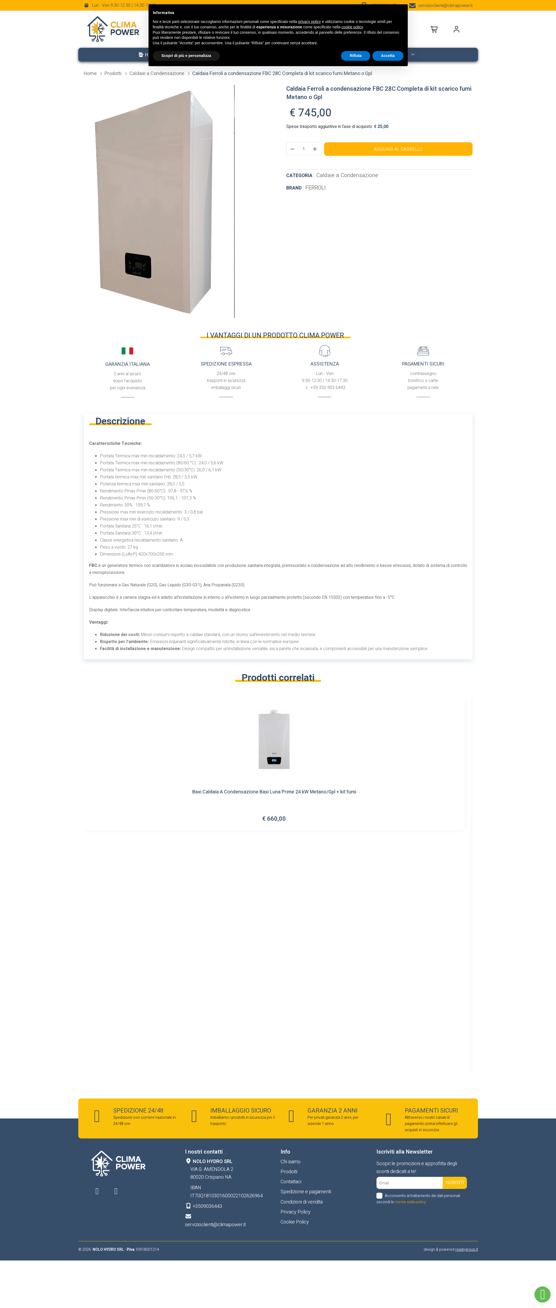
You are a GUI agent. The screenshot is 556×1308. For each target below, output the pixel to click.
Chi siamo (291, 1161)
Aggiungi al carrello (398, 149)
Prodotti (114, 73)
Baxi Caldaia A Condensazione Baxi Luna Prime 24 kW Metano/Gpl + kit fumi (274, 792)
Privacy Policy (296, 1212)
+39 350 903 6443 (327, 387)
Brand (294, 188)
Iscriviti (455, 1182)
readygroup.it (466, 1249)
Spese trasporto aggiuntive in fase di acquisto (329, 126)
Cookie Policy (295, 1222)
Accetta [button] (388, 55)
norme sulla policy (410, 1202)
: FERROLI (306, 188)
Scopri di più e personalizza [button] (186, 55)
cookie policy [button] (352, 27)
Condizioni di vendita (302, 1202)
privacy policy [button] (309, 21)
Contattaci (291, 1181)
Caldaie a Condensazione (157, 73)
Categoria (299, 175)
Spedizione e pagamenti (306, 1191)
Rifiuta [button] (356, 55)
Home (91, 73)
